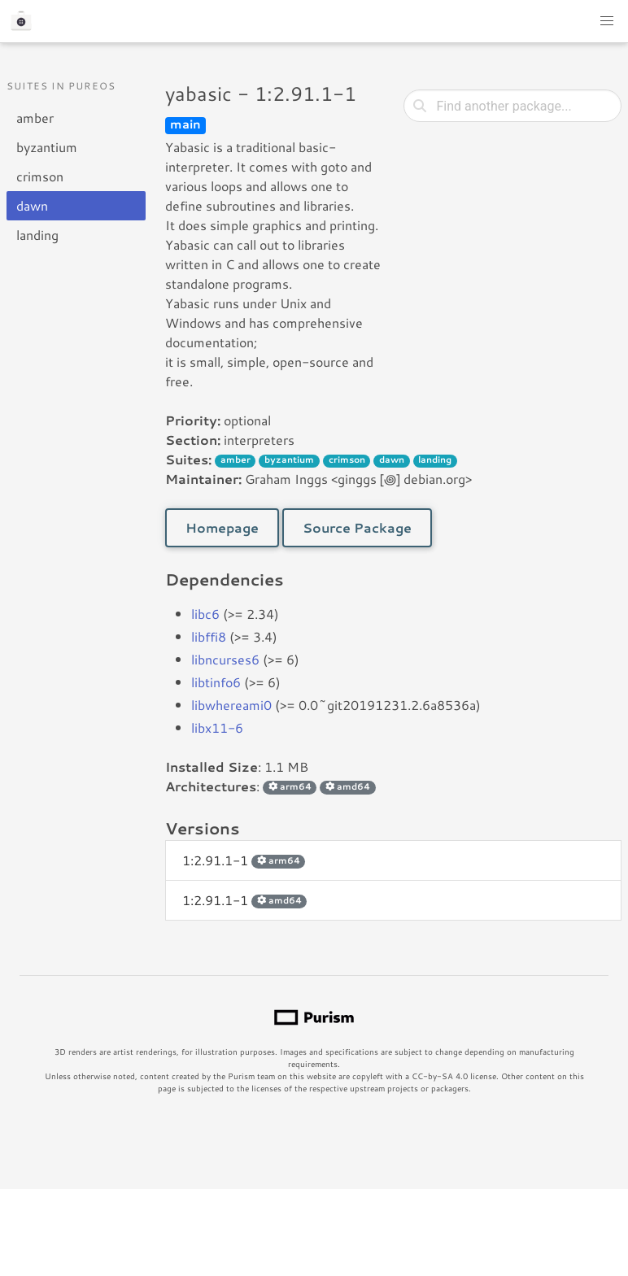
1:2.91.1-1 (243, 860)
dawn (32, 205)
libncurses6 (225, 659)
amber (35, 117)
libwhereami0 (231, 704)
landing (37, 234)
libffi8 (208, 636)
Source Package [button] (357, 527)
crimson (39, 176)
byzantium (46, 146)
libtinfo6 (216, 682)
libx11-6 (217, 727)
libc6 (205, 613)
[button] (607, 21)
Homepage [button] (222, 527)
